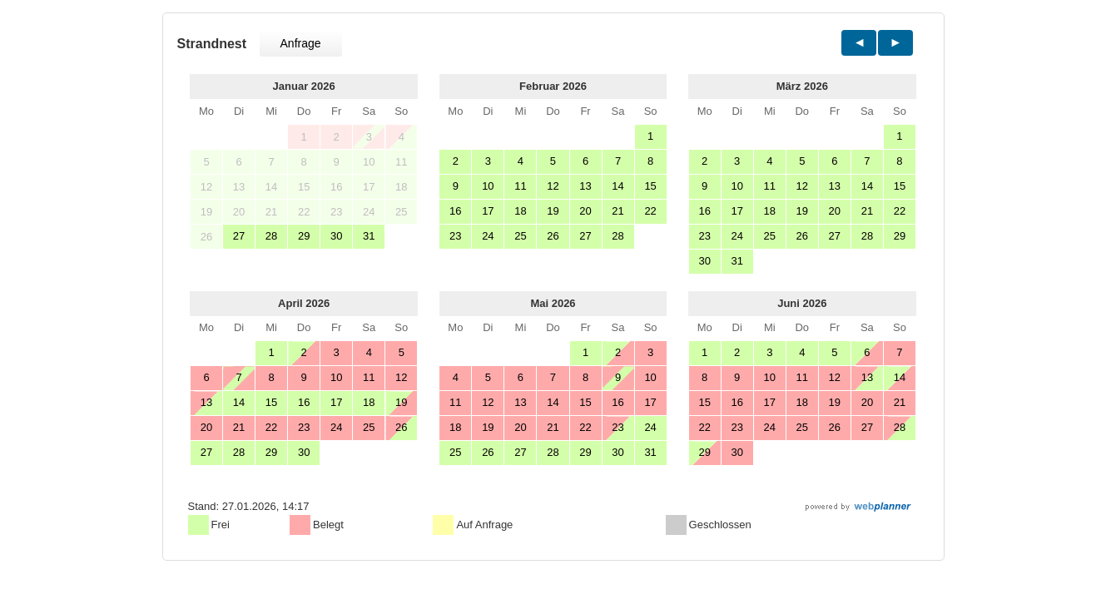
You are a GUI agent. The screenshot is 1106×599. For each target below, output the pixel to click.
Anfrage (300, 43)
